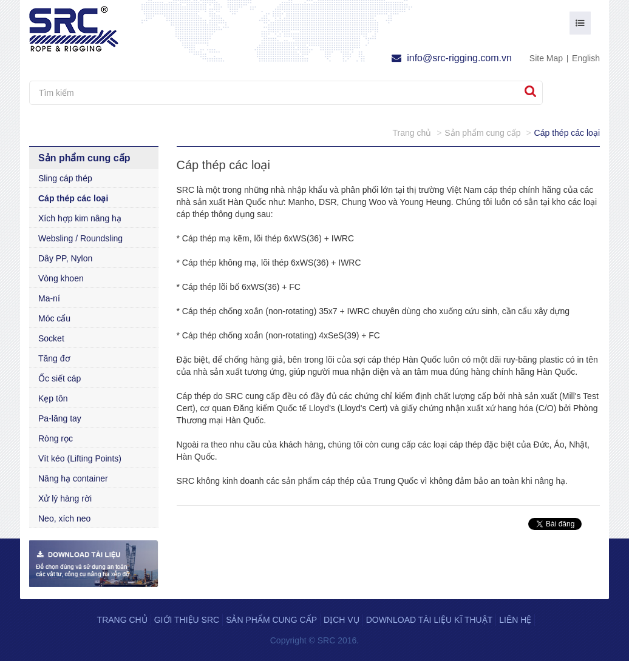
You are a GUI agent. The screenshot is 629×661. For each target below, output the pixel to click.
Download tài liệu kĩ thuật (429, 620)
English (586, 58)
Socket (51, 338)
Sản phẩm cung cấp (271, 620)
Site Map (546, 58)
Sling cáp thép (65, 178)
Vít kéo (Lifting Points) (79, 458)
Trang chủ (122, 620)
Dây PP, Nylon (65, 258)
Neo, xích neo (64, 518)
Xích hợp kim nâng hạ (79, 218)
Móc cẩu (54, 318)
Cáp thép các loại (73, 198)
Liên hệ (515, 620)
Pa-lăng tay (59, 418)
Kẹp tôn (52, 398)
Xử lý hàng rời (65, 498)
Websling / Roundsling (80, 238)
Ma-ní (49, 298)
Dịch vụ (341, 620)
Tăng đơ (54, 358)
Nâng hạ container (73, 478)
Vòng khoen (61, 278)
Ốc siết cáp (59, 378)
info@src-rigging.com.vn (452, 58)
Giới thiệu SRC (186, 620)
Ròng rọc (55, 438)
